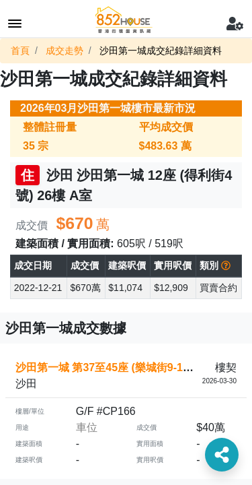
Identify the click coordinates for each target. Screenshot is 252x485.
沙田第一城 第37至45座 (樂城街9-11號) (109, 367)
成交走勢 (64, 50)
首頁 (20, 50)
